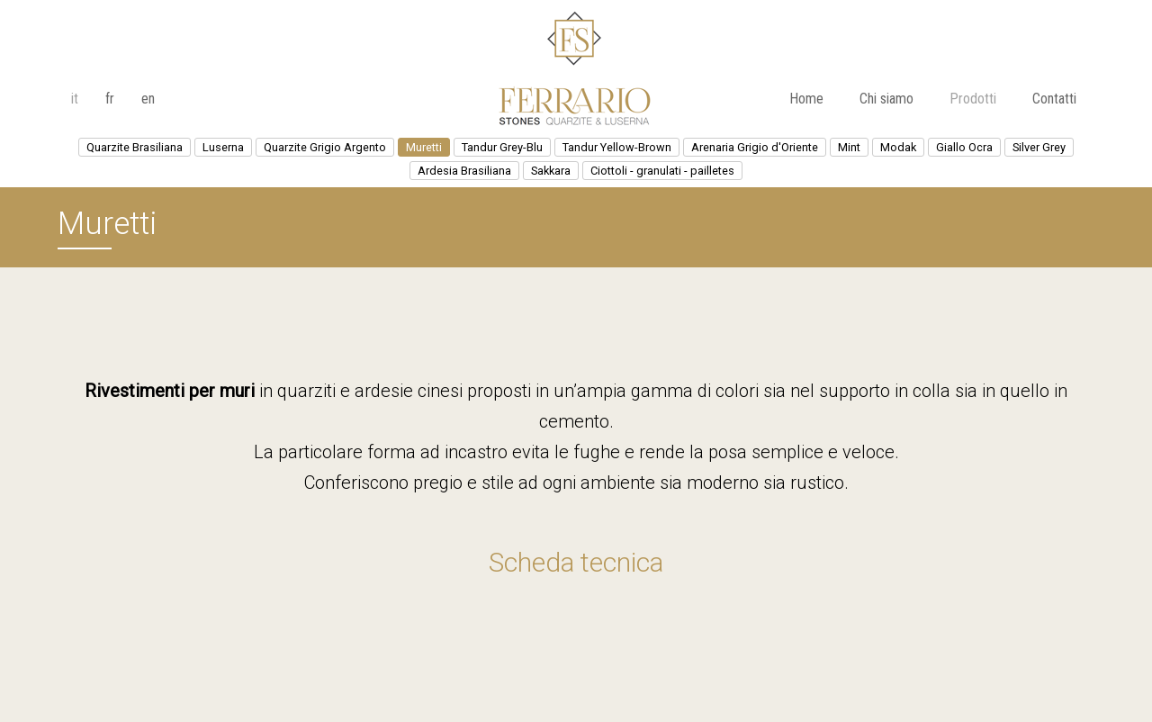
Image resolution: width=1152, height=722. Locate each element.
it (74, 98)
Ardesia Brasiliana (464, 170)
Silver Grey (1039, 147)
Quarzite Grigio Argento (325, 147)
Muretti (424, 147)
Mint (849, 147)
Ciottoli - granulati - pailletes (662, 170)
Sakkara (551, 170)
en (148, 98)
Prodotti (973, 98)
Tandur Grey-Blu (502, 147)
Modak (898, 147)
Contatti (1054, 98)
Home (806, 98)
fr (109, 98)
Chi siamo (887, 98)
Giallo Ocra (964, 147)
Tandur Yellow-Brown (616, 147)
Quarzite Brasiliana (134, 147)
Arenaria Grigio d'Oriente (754, 147)
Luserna (223, 147)
